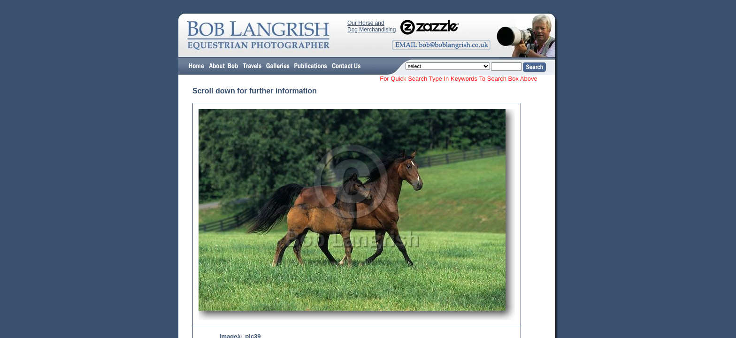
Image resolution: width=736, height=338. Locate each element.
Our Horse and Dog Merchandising (371, 26)
